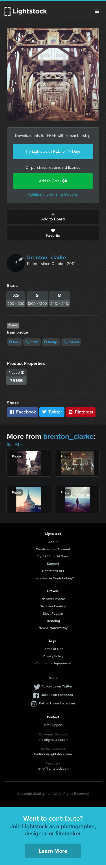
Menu (96, 11)
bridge (51, 342)
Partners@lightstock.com (53, 754)
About (53, 541)
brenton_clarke (46, 257)
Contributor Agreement (53, 663)
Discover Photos (53, 598)
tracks (31, 342)
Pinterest (80, 412)
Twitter (52, 412)
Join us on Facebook (57, 694)
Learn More (53, 851)
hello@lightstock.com (53, 768)
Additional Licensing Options (53, 194)
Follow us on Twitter (57, 686)
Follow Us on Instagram (57, 703)
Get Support (53, 724)
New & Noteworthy (53, 627)
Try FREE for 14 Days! (53, 556)
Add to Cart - (53, 181)
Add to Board (53, 217)
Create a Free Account (53, 549)
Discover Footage (53, 606)
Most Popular (53, 613)
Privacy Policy (53, 656)
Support (53, 563)
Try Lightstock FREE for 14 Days (53, 151)
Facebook (22, 412)
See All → (15, 445)
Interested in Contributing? (53, 578)
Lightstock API (53, 570)
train (14, 342)
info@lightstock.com (53, 739)
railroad (71, 342)
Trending (53, 620)
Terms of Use (53, 648)
